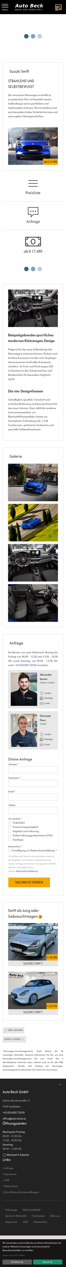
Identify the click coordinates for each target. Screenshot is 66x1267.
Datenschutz (10, 1217)
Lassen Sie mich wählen (13, 1255)
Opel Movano (13, 1062)
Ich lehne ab (17, 1261)
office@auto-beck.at (14, 1150)
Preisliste (33, 186)
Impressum (10, 1205)
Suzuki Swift (33, 995)
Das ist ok (47, 1261)
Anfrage (33, 215)
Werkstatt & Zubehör (18, 1186)
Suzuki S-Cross (14, 1071)
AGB (6, 1211)
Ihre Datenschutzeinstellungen (21, 1223)
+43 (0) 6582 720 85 (26, 665)
